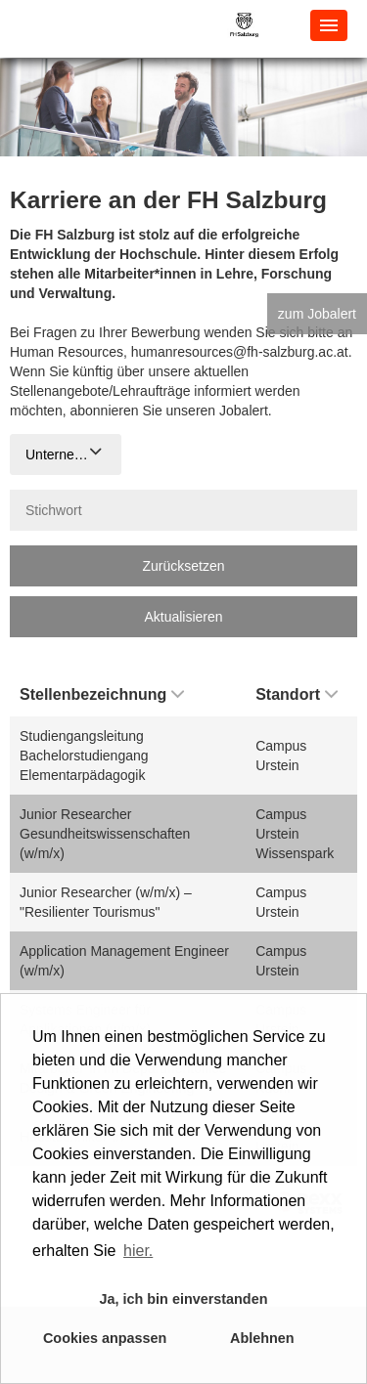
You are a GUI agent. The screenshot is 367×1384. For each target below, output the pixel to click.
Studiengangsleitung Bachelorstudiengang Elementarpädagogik (84, 755)
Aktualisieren (183, 617)
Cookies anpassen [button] (104, 1338)
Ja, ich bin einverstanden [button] (184, 1299)
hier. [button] (138, 1250)
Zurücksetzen (183, 566)
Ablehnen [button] (262, 1338)
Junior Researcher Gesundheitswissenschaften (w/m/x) (105, 833)
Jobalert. (245, 410)
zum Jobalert (317, 314)
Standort (296, 694)
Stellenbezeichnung (102, 694)
